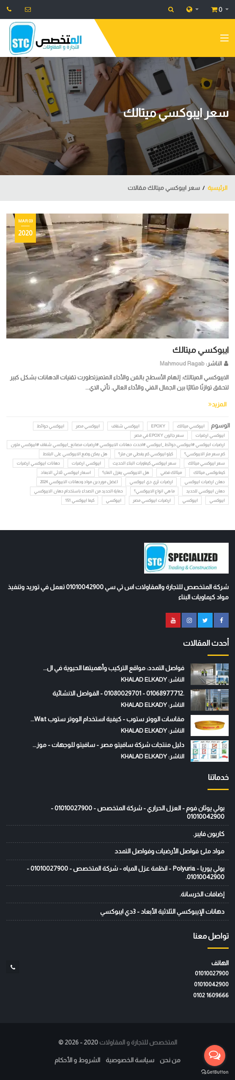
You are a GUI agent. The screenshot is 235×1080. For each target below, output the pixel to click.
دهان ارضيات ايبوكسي (204, 481)
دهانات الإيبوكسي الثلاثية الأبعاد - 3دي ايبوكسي (162, 911)
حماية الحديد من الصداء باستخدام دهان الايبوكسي (78, 491)
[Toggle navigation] (224, 40)
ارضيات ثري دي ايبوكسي (151, 481)
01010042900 (211, 984)
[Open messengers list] (214, 1055)
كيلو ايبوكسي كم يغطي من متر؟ (145, 454)
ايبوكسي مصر (88, 426)
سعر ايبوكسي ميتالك (206, 463)
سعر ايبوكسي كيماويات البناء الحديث (144, 463)
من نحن (170, 1060)
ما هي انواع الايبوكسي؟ (154, 491)
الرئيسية (217, 187)
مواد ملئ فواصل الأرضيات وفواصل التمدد (169, 851)
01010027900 (212, 973)
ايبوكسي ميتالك (200, 350)
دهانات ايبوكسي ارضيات (38, 463)
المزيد (217, 404)
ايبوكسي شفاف (125, 426)
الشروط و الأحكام (77, 1060)
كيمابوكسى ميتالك (209, 472)
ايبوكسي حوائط (50, 426)
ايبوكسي (217, 500)
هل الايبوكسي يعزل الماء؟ (125, 472)
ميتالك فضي (171, 472)
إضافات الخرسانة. (202, 894)
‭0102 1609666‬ (211, 995)
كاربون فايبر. (208, 833)
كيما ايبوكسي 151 (79, 500)
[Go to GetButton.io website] (214, 1071)
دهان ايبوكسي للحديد (205, 491)
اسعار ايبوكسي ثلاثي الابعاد (66, 472)
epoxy (158, 426)
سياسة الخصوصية (130, 1060)
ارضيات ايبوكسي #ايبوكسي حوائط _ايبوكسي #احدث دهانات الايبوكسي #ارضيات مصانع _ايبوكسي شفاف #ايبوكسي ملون (118, 444)
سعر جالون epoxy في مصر (159, 435)
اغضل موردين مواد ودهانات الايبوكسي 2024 (79, 481)
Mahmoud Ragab (182, 363)
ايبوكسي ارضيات (210, 435)
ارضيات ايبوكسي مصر (152, 500)
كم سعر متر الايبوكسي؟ (204, 454)
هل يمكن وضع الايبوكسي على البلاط (75, 454)
